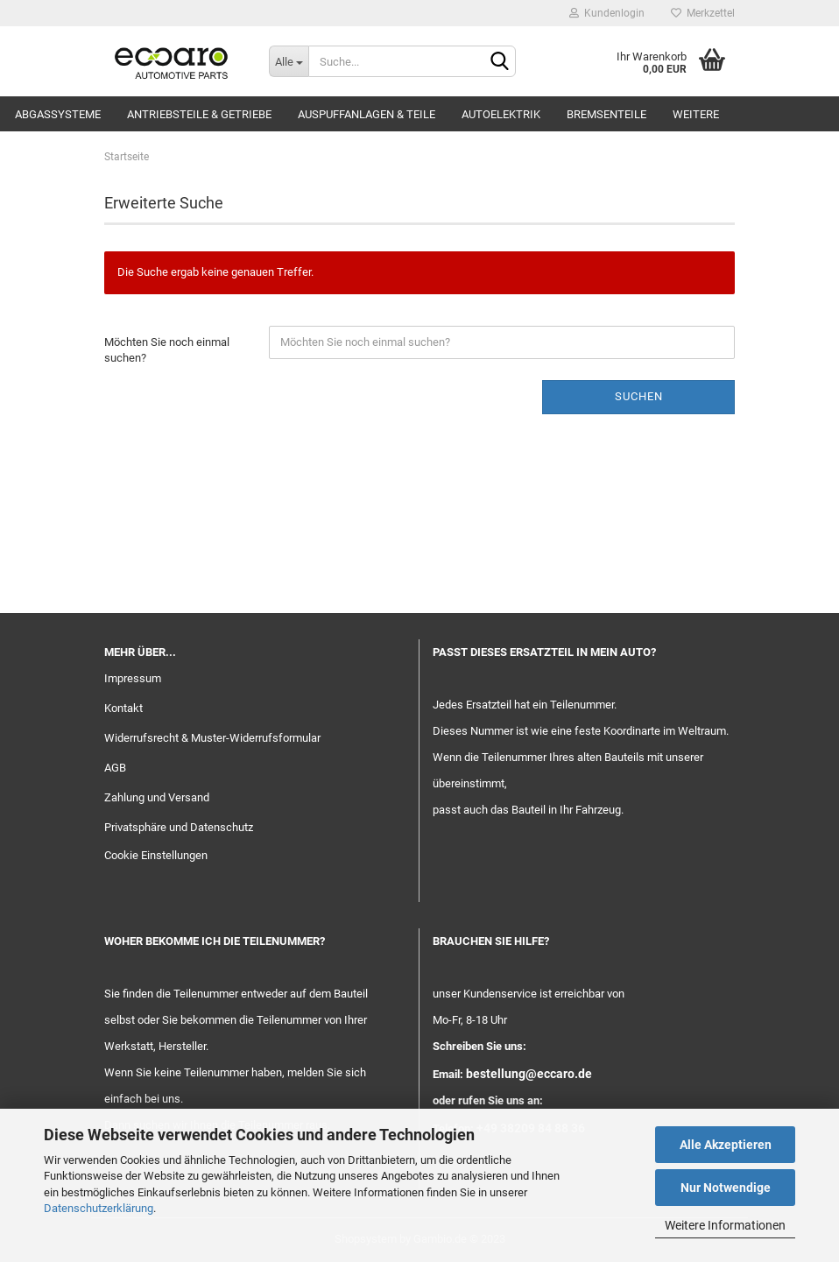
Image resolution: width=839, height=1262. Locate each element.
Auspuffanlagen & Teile (366, 114)
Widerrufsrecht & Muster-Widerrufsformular (212, 737)
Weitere (696, 114)
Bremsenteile (606, 114)
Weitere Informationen (725, 1225)
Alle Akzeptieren (726, 1145)
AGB (115, 767)
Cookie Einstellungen (156, 855)
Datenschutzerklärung (98, 1208)
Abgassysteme (58, 114)
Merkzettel (703, 13)
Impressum (132, 678)
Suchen (639, 396)
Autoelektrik (501, 114)
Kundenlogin (607, 13)
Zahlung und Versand (156, 797)
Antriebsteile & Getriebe (199, 114)
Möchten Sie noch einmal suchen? (166, 350)
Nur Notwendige (725, 1188)
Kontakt (123, 708)
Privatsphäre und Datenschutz (178, 827)
